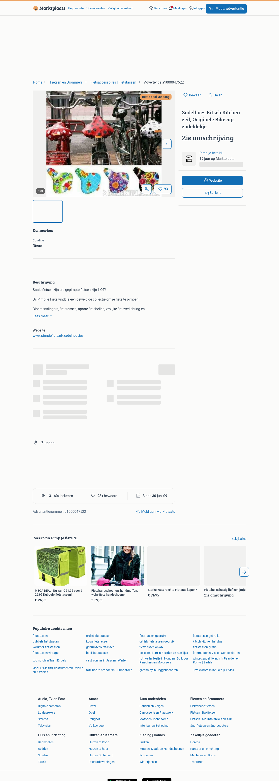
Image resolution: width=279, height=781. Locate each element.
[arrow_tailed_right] (244, 572)
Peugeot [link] (94, 719)
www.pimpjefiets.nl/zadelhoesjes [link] (58, 335)
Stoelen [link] (43, 755)
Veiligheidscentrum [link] (120, 8)
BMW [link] (92, 706)
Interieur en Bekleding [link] (154, 725)
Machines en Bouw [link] (203, 755)
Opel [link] (92, 712)
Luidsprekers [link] (46, 712)
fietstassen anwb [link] (151, 647)
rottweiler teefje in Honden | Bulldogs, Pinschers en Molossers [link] (164, 660)
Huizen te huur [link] (98, 748)
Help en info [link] (76, 8)
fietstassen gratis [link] (204, 647)
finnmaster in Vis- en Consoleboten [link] (216, 653)
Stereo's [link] (43, 719)
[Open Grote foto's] (146, 189)
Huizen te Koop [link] (99, 742)
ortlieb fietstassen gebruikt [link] (157, 641)
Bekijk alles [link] (239, 538)
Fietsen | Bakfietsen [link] (203, 712)
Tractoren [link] (196, 762)
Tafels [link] (42, 762)
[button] (177, 8)
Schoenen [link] (146, 755)
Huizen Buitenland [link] (101, 755)
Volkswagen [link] (97, 725)
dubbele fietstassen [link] (46, 641)
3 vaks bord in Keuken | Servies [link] (213, 670)
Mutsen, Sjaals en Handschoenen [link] (162, 748)
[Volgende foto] (167, 144)
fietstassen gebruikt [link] (153, 635)
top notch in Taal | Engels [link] (49, 660)
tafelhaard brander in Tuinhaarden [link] (109, 670)
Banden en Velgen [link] (152, 706)
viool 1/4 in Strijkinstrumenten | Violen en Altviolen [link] (58, 670)
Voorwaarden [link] (96, 8)
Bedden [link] (43, 748)
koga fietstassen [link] (97, 641)
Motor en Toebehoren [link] (154, 719)
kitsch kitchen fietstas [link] (207, 641)
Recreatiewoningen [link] (102, 762)
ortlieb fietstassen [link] (98, 635)
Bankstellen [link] (46, 742)
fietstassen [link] (40, 635)
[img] (47, 211)
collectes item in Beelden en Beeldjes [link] (164, 653)
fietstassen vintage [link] (45, 653)
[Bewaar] (163, 189)
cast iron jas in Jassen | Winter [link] (106, 660)
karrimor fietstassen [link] (46, 647)
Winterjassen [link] (148, 762)
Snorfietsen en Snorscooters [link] (209, 725)
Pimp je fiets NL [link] (211, 153)
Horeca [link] (195, 742)
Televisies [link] (44, 725)
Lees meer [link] (43, 315)
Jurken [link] (144, 742)
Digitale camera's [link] (49, 706)
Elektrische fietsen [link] (202, 706)
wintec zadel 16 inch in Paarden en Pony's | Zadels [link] (216, 660)
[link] (48, 8)
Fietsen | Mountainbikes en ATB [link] (211, 719)
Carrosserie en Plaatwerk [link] (156, 712)
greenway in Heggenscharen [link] (159, 670)
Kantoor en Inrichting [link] (204, 748)
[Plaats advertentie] (226, 9)
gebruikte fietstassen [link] (100, 647)
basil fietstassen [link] (97, 653)
